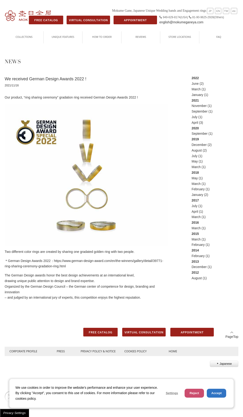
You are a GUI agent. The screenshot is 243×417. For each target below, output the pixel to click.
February (198, 189)
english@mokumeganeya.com (181, 22)
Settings (172, 393)
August (197, 150)
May (195, 161)
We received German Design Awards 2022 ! (45, 79)
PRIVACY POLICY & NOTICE (98, 351)
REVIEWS (141, 37)
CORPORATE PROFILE (23, 351)
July (194, 117)
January (197, 95)
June (195, 83)
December (199, 145)
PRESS (61, 351)
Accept (216, 393)
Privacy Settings (14, 413)
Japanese (224, 363)
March (196, 89)
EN (218, 11)
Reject (194, 393)
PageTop (231, 335)
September (199, 111)
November (199, 106)
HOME (173, 351)
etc (234, 11)
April (195, 122)
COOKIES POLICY (135, 351)
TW (226, 11)
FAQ (218, 37)
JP (210, 11)
